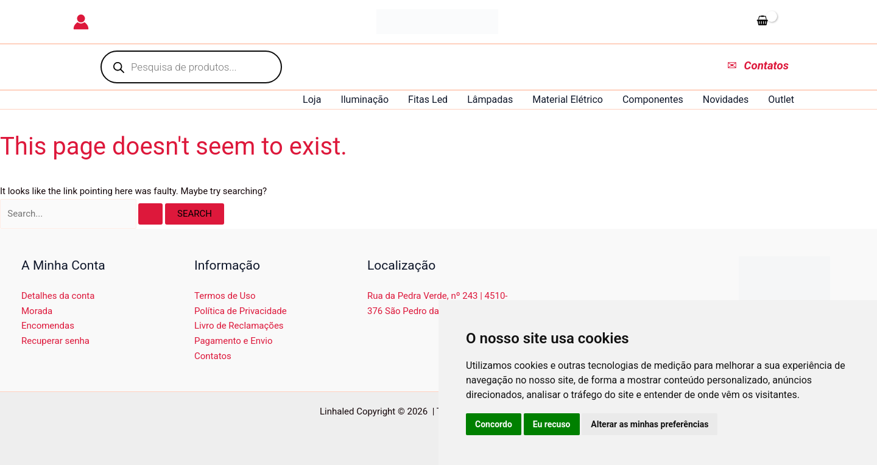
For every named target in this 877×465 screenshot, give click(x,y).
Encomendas (47, 325)
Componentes (652, 99)
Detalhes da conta (57, 295)
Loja (312, 99)
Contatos (212, 356)
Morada (36, 311)
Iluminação (364, 99)
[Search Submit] (150, 214)
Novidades (726, 99)
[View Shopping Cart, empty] (778, 21)
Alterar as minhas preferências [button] (649, 424)
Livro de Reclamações (239, 325)
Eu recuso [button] (552, 424)
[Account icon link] (81, 22)
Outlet (781, 99)
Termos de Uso (225, 295)
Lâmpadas (490, 99)
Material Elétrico (567, 99)
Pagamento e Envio (233, 340)
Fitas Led (428, 99)
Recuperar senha (55, 340)
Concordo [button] (493, 424)
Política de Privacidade (240, 311)
